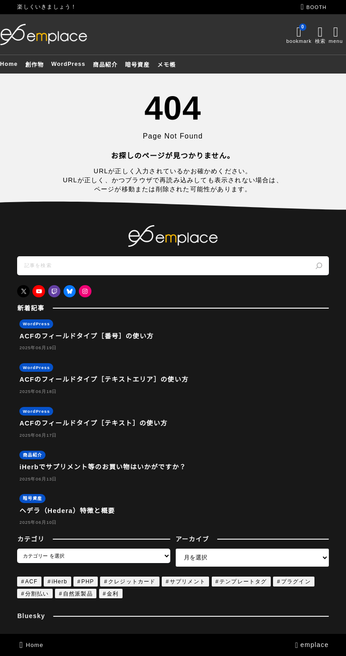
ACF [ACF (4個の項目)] (31, 581)
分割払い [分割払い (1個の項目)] (37, 594)
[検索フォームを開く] (304, 34)
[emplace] (61, 34)
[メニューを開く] (319, 34)
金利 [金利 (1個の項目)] (112, 594)
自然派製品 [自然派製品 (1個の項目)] (78, 594)
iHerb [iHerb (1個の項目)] (60, 581)
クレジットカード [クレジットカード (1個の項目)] (132, 581)
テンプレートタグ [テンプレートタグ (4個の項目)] (243, 581)
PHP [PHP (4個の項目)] (87, 581)
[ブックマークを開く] (281, 34)
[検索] (318, 265)
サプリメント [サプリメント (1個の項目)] (187, 581)
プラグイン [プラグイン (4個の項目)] (296, 581)
